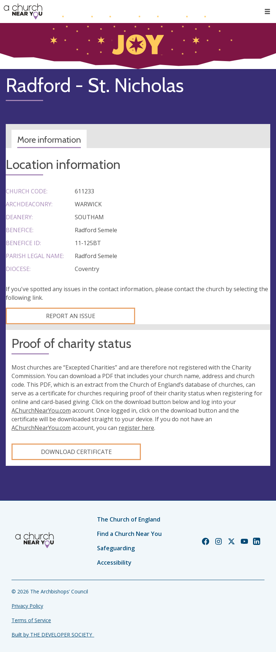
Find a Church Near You (129, 534)
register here (136, 428)
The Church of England (128, 519)
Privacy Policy (27, 605)
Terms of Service (31, 620)
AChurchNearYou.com (41, 410)
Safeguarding (116, 548)
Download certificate (76, 452)
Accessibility (114, 562)
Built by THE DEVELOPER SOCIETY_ (53, 634)
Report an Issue (70, 316)
